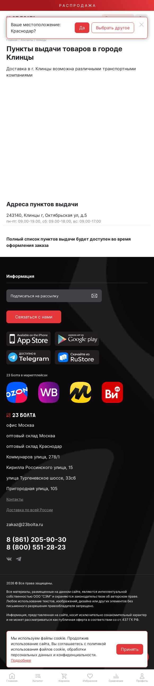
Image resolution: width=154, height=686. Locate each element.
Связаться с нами (33, 316)
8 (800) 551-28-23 (36, 547)
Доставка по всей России (29, 510)
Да (82, 27)
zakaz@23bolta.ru (24, 524)
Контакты (27, 39)
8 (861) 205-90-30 (36, 539)
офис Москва (20, 425)
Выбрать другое (113, 27)
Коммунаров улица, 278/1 (33, 456)
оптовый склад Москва (30, 435)
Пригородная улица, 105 (32, 488)
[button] (38, 677)
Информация (20, 276)
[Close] (141, 24)
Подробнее (21, 660)
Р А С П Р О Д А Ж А (77, 5)
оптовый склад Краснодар (34, 446)
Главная (11, 39)
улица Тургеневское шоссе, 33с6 (41, 478)
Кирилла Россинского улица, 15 (39, 467)
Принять (130, 649)
